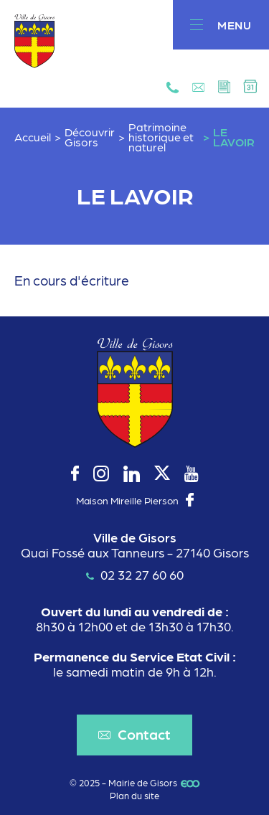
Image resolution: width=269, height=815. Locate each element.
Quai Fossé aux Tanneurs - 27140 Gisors (135, 552)
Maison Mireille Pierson (127, 500)
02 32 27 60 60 (135, 574)
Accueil (32, 137)
